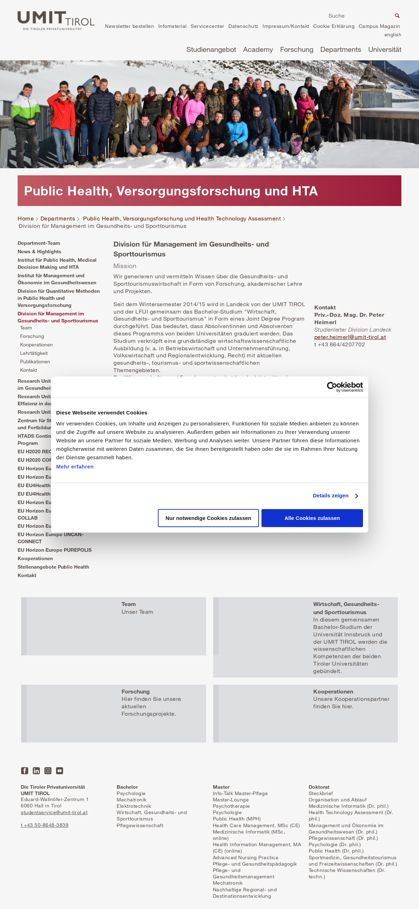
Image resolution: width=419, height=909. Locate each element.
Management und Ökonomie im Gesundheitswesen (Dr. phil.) (346, 828)
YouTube (59, 770)
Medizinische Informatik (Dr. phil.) (349, 806)
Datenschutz (243, 26)
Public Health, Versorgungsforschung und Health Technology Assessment (182, 218)
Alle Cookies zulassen (312, 518)
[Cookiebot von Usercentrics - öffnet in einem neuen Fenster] (332, 387)
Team (26, 328)
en (393, 35)
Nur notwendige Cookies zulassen (208, 518)
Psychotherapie (231, 806)
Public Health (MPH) (237, 819)
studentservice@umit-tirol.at (54, 812)
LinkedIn (36, 770)
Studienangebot (211, 49)
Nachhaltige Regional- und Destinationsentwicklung (245, 892)
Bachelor (127, 787)
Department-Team (39, 243)
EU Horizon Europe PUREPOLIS (55, 550)
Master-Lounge (231, 799)
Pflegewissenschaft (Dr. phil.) (343, 838)
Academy (258, 49)
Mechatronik (132, 799)
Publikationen (35, 361)
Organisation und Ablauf (338, 799)
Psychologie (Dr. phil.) (335, 844)
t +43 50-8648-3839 (44, 825)
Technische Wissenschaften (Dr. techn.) (347, 873)
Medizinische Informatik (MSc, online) (249, 835)
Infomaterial (172, 26)
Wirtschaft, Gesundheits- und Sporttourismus (152, 815)
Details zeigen (331, 496)
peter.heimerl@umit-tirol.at (350, 336)
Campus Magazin (379, 26)
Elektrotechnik (134, 806)
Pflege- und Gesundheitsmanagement (244, 873)
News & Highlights (39, 251)
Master (221, 787)
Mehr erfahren (75, 466)
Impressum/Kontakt (286, 26)
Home (26, 218)
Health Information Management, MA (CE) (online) (257, 847)
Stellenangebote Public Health (53, 567)
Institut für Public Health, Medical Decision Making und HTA (57, 263)
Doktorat (319, 787)
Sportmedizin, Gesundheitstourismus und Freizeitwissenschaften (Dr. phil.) (353, 860)
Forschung (296, 49)
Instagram (47, 770)
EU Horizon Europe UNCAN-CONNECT (51, 537)
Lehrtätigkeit (34, 353)
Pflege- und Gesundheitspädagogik (255, 864)
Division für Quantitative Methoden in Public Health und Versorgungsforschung (59, 298)
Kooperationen (36, 344)
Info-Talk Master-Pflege (240, 793)
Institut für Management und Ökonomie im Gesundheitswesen (57, 278)
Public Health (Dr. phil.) (336, 851)
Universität (384, 49)
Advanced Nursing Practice (246, 857)
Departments (340, 49)
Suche (396, 16)
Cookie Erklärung (334, 26)
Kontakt (28, 370)
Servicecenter (207, 26)
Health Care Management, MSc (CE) (256, 825)
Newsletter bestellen (129, 26)
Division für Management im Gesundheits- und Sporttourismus (58, 316)
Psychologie (131, 793)
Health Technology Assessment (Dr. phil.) (351, 815)
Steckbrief (321, 793)
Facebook (24, 770)
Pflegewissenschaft (140, 825)
